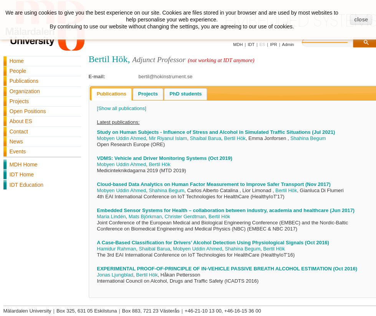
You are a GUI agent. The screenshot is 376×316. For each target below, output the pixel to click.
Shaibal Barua (205, 138)
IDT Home (22, 174)
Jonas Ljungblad (115, 275)
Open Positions (28, 111)
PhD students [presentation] (185, 94)
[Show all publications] (121, 108)
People (18, 71)
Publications (24, 81)
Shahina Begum (308, 138)
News (16, 141)
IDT (251, 44)
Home (17, 61)
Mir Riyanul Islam (168, 138)
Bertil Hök (234, 138)
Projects (19, 101)
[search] (332, 41)
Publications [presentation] (111, 94)
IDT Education (26, 185)
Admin (288, 44)
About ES (21, 121)
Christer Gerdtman (185, 216)
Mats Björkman (145, 216)
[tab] (111, 94)
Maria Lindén (111, 216)
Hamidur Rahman (116, 249)
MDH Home (24, 164)
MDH (238, 44)
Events (18, 151)
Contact (19, 131)
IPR (273, 44)
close (361, 19)
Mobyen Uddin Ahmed (121, 138)
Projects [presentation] (148, 94)
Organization (25, 91)
